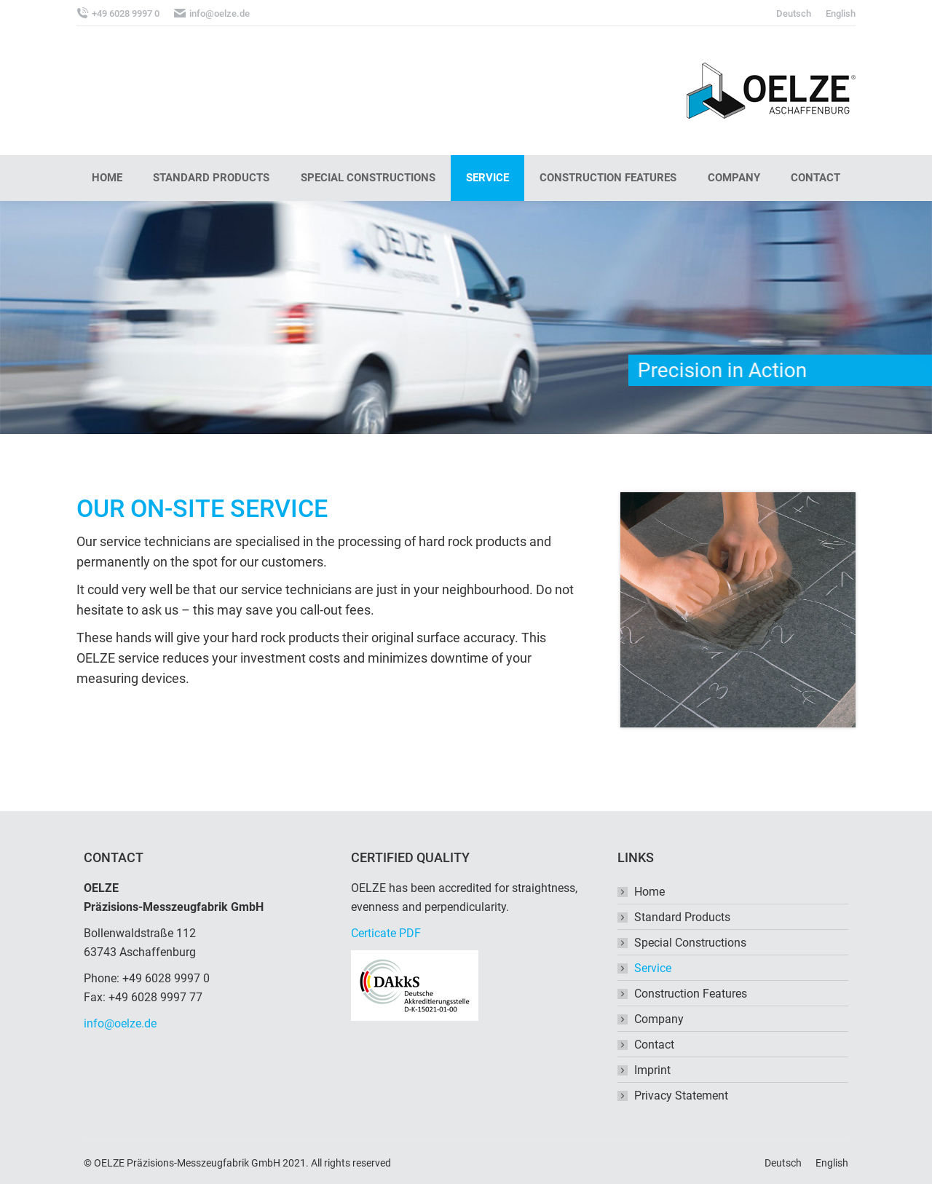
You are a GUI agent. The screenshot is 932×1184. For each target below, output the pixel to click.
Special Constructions (690, 943)
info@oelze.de (120, 1023)
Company (659, 1019)
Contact (654, 1044)
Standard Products (682, 917)
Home (649, 892)
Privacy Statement (681, 1095)
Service (652, 968)
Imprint (652, 1070)
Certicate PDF (386, 933)
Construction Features (690, 994)
